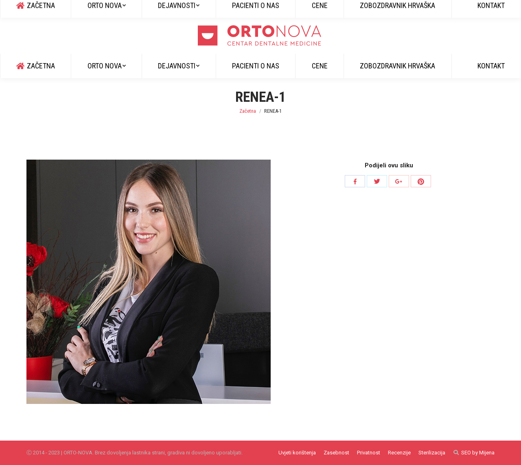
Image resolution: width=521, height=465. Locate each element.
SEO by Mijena (478, 453)
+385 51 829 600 (49, 8)
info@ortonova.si (102, 8)
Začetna (247, 111)
